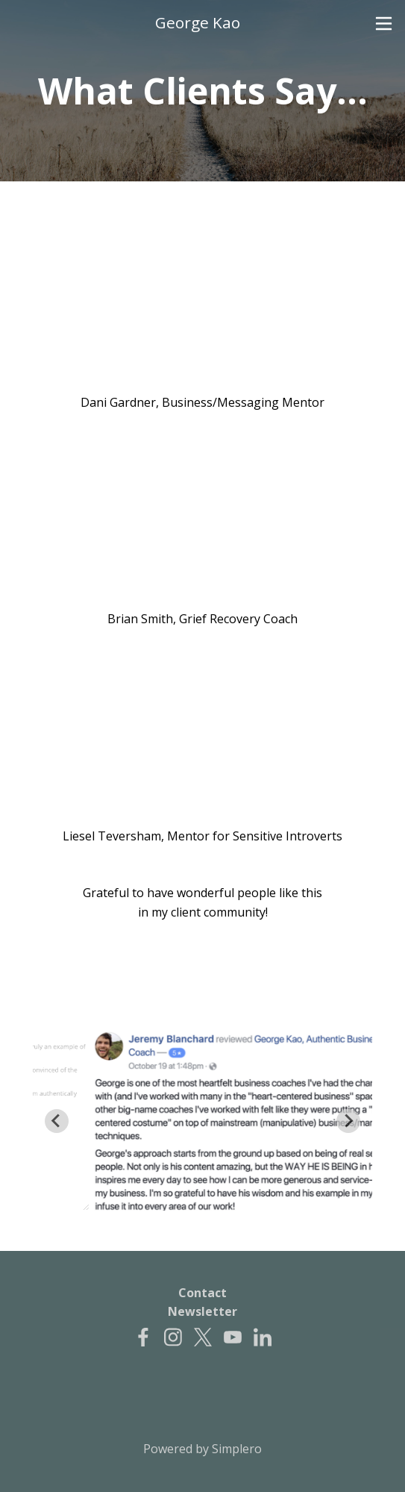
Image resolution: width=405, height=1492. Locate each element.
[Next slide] (348, 1121)
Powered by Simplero (202, 1449)
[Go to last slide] (57, 1121)
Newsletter (202, 1311)
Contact (202, 1293)
